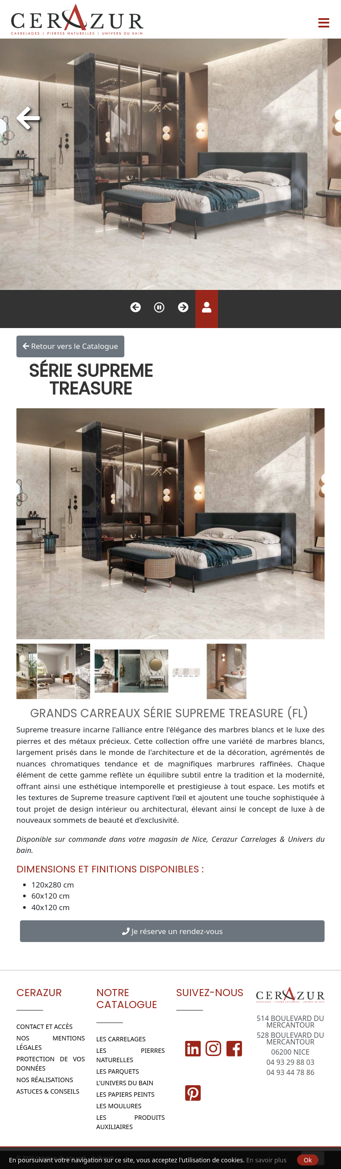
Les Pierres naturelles (130, 1055)
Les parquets (117, 1071)
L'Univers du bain (125, 1083)
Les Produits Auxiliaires (130, 1122)
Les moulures (119, 1106)
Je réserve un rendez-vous (172, 931)
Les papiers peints (125, 1094)
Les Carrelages (121, 1039)
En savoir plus (266, 1160)
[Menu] (323, 19)
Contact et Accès (44, 1026)
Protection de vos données (50, 1063)
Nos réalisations (44, 1079)
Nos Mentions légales (50, 1043)
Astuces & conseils (47, 1091)
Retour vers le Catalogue (70, 346)
